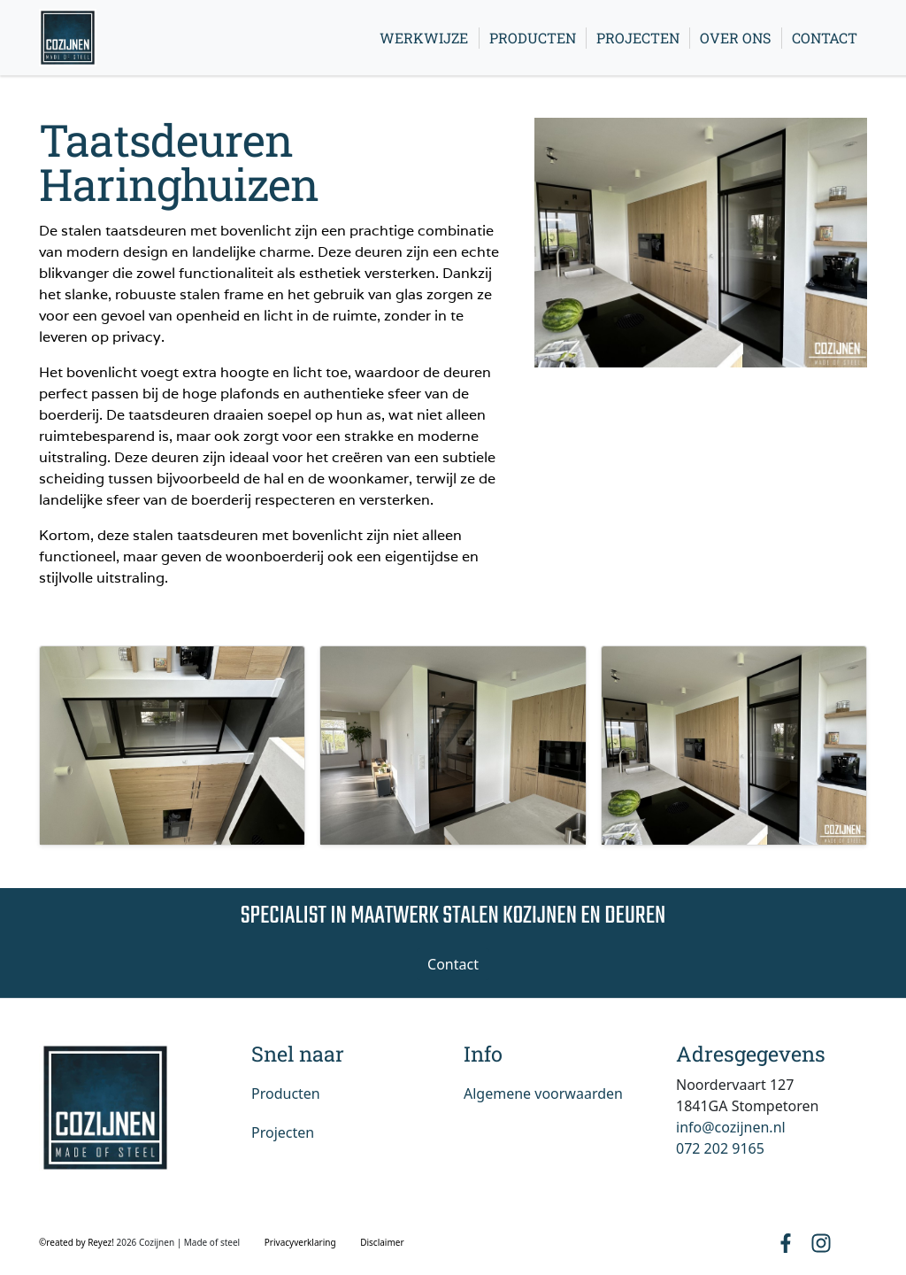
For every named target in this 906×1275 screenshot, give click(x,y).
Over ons (735, 37)
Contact (824, 37)
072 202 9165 (720, 1148)
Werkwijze (424, 37)
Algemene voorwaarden (543, 1093)
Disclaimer (381, 1242)
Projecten (638, 37)
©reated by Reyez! (77, 1242)
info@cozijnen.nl (731, 1127)
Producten (532, 37)
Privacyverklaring (300, 1242)
